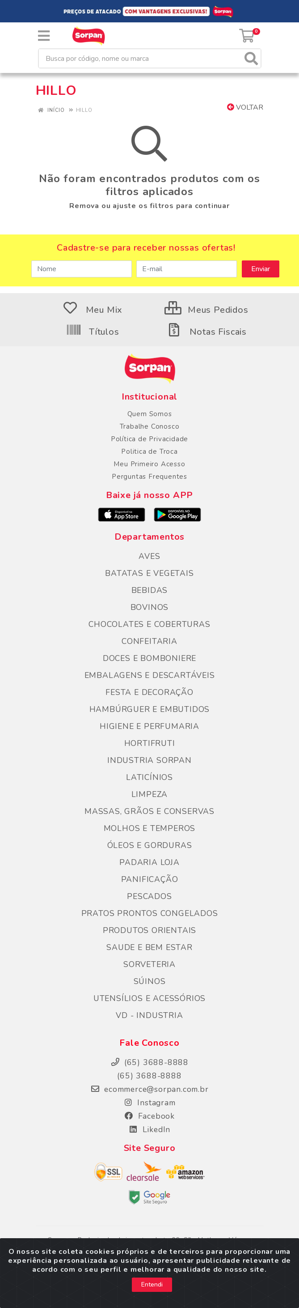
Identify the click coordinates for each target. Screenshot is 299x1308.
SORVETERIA (149, 964)
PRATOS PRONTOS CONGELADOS (149, 913)
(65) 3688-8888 (149, 1075)
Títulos (92, 332)
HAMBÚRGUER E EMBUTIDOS (149, 709)
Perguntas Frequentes (149, 476)
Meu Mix (92, 310)
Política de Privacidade (149, 439)
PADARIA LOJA (149, 862)
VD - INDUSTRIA (149, 1015)
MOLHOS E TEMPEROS (150, 828)
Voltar (245, 107)
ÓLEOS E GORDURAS (149, 845)
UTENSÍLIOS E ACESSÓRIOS (149, 998)
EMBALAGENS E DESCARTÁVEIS (149, 675)
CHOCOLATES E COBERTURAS (149, 624)
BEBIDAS (149, 590)
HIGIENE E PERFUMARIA (149, 726)
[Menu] (44, 36)
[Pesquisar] (251, 58)
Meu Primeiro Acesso (149, 464)
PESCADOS (149, 896)
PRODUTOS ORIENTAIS (149, 930)
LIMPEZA (149, 794)
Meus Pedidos (206, 310)
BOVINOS (150, 607)
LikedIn (149, 1129)
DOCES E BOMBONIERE (149, 658)
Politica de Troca (149, 451)
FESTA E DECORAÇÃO (149, 692)
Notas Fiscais (206, 332)
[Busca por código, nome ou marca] (140, 58)
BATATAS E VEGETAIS (149, 573)
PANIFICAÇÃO (149, 879)
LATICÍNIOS (149, 777)
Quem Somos (149, 413)
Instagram (150, 1102)
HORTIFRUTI (149, 743)
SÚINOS (150, 981)
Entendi (152, 1284)
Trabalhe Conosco (150, 426)
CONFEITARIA (149, 641)
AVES (149, 556)
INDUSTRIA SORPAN (149, 760)
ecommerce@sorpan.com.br (149, 1089)
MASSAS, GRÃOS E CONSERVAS (149, 811)
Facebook (149, 1116)
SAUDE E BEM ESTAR (149, 947)
